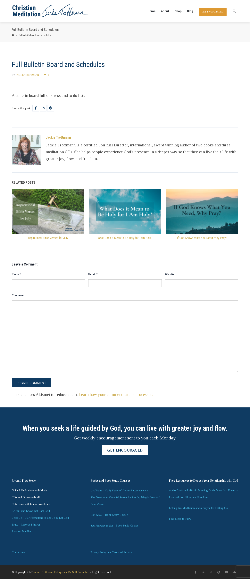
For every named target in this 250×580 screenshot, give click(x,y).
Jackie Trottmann (27, 75)
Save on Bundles (21, 532)
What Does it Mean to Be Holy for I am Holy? (125, 239)
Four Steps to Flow (180, 519)
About (165, 11)
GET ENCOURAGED (212, 12)
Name (16, 275)
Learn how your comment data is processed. (116, 395)
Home (151, 11)
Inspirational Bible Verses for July (48, 239)
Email (93, 275)
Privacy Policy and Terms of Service (111, 553)
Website (169, 275)
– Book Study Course (109, 515)
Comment (18, 296)
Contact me (18, 553)
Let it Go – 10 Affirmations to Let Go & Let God (40, 518)
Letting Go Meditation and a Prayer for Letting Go (198, 508)
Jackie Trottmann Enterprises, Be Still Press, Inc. (61, 572)
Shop (178, 11)
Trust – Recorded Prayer (26, 525)
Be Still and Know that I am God (31, 511)
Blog (190, 11)
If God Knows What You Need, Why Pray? (202, 239)
